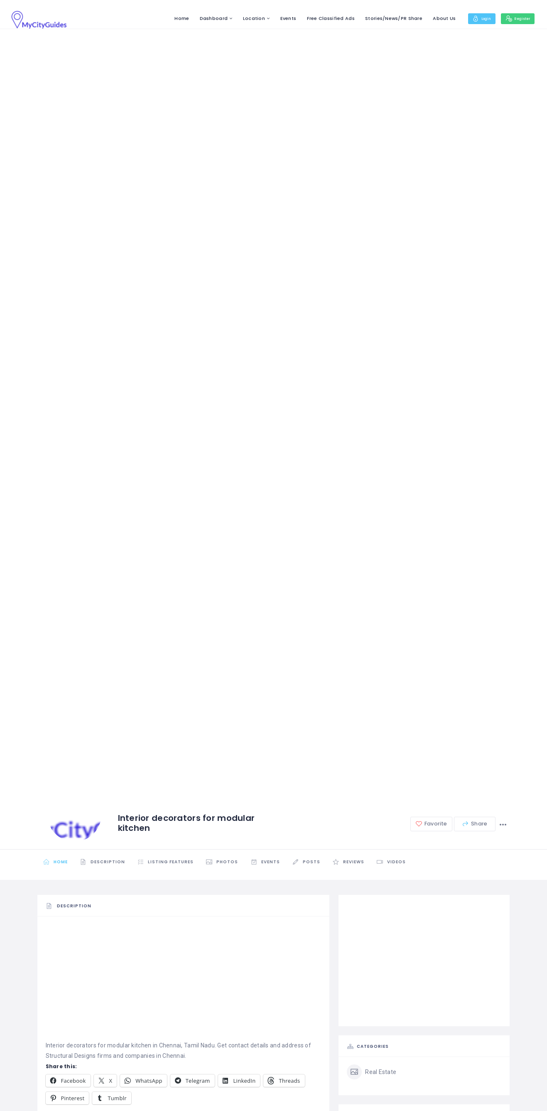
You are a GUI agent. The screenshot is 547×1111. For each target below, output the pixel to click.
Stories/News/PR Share (381, 18)
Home (169, 18)
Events (275, 18)
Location (242, 18)
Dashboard (201, 18)
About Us (431, 18)
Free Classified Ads (318, 18)
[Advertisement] (183, 982)
